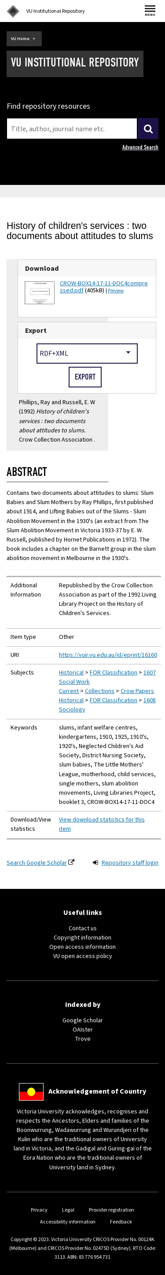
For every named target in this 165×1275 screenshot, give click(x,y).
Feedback (121, 1222)
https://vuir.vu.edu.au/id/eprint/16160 (108, 655)
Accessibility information (67, 1222)
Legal (68, 1210)
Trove (83, 1039)
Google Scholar (82, 1020)
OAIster (83, 1029)
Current (69, 691)
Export (36, 330)
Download (42, 268)
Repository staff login (130, 863)
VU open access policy (82, 956)
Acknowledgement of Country (97, 1091)
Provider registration (111, 1210)
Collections (99, 691)
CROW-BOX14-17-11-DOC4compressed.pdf (104, 287)
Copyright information (82, 937)
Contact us (83, 928)
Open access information (82, 947)
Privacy (39, 1210)
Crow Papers (137, 691)
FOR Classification (113, 672)
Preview (116, 291)
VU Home (20, 39)
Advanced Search (140, 147)
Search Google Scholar (37, 863)
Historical (71, 672)
